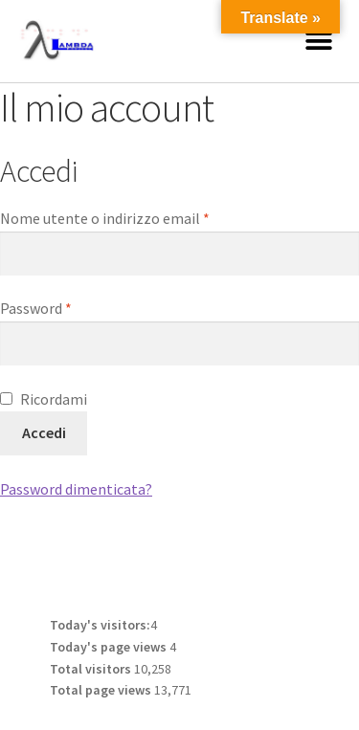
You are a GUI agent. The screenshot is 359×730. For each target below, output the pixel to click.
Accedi (44, 432)
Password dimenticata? (76, 488)
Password (66, 307)
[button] (318, 40)
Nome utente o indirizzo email (135, 217)
